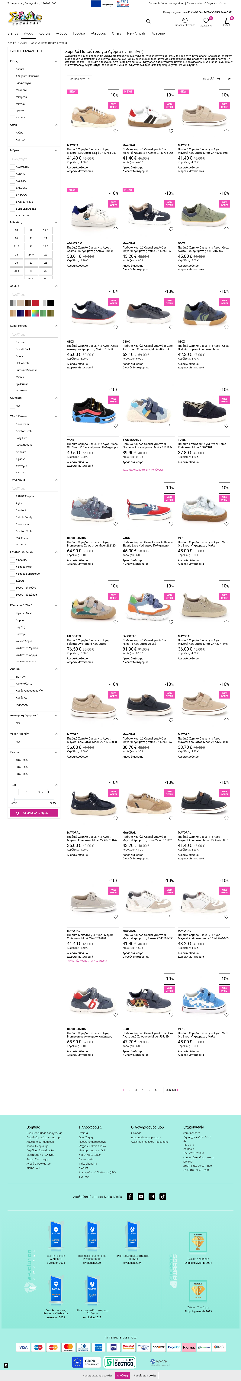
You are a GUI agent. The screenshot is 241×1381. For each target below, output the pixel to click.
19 (31, 230)
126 (228, 78)
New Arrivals (136, 33)
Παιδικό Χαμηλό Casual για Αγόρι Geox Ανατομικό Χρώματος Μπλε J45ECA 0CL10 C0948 (148, 347)
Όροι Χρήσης (86, 1137)
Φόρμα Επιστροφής (38, 1159)
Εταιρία (83, 1133)
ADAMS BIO (74, 243)
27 (31, 262)
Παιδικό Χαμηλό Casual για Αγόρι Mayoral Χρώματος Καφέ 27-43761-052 (91, 151)
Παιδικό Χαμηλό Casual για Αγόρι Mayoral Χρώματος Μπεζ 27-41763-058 (92, 740)
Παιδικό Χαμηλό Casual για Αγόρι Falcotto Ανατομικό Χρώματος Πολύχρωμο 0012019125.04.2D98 (89, 642)
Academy (159, 33)
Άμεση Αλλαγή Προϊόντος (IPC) (97, 1172)
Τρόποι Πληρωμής (37, 1146)
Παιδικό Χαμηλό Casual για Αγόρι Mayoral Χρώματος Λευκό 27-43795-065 (148, 151)
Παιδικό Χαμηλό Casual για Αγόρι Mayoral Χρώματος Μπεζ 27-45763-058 (203, 151)
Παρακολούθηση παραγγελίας (166, 3)
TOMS (182, 440)
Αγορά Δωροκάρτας (38, 1163)
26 (16, 262)
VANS (70, 440)
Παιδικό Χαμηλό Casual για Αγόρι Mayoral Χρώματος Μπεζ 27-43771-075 (203, 642)
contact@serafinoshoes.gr (198, 1157)
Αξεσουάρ (98, 33)
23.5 (45, 246)
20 (16, 238)
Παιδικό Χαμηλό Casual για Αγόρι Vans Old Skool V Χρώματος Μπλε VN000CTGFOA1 (203, 544)
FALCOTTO (74, 636)
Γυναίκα (79, 33)
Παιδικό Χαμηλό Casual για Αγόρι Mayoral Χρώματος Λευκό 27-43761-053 (148, 936)
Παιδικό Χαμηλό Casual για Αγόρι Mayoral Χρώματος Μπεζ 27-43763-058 (203, 740)
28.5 (16, 270)
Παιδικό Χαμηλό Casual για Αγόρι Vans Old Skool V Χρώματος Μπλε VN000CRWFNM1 (203, 1035)
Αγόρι (28, 33)
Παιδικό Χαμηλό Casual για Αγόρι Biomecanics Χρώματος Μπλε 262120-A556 (91, 544)
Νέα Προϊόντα (79, 79)
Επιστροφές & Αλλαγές (40, 1154)
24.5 (31, 254)
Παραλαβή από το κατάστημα (44, 1137)
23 (31, 246)
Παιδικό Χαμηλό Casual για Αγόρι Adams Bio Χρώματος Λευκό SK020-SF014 (90, 249)
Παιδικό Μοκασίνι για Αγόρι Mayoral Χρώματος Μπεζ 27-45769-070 (90, 936)
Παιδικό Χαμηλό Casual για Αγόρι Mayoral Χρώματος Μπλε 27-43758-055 (147, 249)
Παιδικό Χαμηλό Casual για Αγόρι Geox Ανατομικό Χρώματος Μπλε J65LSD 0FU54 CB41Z (148, 1035)
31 (16, 278)
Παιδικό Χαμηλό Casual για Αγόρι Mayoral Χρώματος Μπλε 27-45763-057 (203, 838)
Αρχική (12, 42)
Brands (13, 33)
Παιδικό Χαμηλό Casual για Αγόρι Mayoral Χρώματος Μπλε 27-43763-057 (147, 740)
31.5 (31, 278)
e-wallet (83, 1167)
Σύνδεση (136, 1133)
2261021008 (48, 3)
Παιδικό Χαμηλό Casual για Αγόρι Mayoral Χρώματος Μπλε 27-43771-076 (92, 838)
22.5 (16, 246)
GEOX (181, 243)
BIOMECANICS (132, 440)
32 (45, 278)
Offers (116, 33)
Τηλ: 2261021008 (193, 1153)
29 (31, 270)
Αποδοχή (122, 1375)
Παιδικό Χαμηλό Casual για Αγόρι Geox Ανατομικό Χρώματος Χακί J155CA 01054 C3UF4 (203, 249)
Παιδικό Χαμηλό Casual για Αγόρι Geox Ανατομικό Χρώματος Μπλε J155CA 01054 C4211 (92, 347)
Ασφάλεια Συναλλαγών (40, 1150)
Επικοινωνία (194, 3)
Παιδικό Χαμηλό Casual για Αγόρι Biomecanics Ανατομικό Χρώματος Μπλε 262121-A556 (89, 1035)
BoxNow (84, 1176)
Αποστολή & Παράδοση (40, 1141)
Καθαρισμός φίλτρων (32, 813)
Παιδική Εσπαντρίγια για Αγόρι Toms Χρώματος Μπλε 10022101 (202, 445)
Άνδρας (61, 33)
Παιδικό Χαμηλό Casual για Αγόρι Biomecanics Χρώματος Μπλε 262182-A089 (147, 445)
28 (45, 262)
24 (16, 254)
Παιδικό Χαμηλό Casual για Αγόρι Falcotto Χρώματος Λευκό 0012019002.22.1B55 (144, 642)
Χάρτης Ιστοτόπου (90, 1154)
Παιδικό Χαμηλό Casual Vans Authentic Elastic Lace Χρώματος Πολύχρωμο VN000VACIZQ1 (148, 544)
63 (218, 78)
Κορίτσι (44, 33)
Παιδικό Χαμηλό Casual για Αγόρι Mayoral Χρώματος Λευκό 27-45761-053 (203, 936)
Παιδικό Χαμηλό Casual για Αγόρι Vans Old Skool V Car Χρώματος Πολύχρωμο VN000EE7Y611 (92, 445)
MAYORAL (73, 145)
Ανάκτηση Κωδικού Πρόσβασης (149, 1141)
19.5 (45, 230)
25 (45, 254)
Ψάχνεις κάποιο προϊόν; (93, 1146)
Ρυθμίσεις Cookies (145, 1375)
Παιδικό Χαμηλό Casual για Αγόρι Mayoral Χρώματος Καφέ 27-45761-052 (147, 838)
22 (45, 238)
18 (16, 230)
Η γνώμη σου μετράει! (92, 1150)
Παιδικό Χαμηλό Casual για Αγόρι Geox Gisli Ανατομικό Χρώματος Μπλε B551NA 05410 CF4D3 (203, 347)
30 (45, 270)
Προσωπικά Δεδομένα (92, 1141)
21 (31, 238)
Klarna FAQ (33, 1167)
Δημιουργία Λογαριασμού (146, 1137)
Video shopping (88, 1163)
